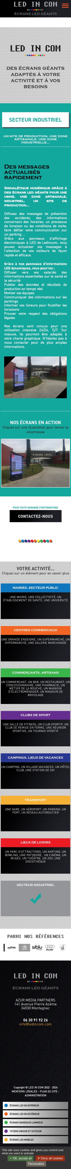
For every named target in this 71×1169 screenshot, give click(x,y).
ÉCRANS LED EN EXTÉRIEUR (21, 1114)
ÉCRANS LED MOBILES (19, 1140)
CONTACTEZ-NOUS (35, 516)
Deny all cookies (50, 1158)
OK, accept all (20, 1158)
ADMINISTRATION (35, 1095)
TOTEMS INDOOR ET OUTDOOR (23, 1131)
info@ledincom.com (35, 1024)
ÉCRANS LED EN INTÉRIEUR (21, 1105)
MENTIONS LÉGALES (24, 1091)
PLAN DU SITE (48, 1091)
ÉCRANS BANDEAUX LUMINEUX (23, 1122)
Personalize (36, 1163)
